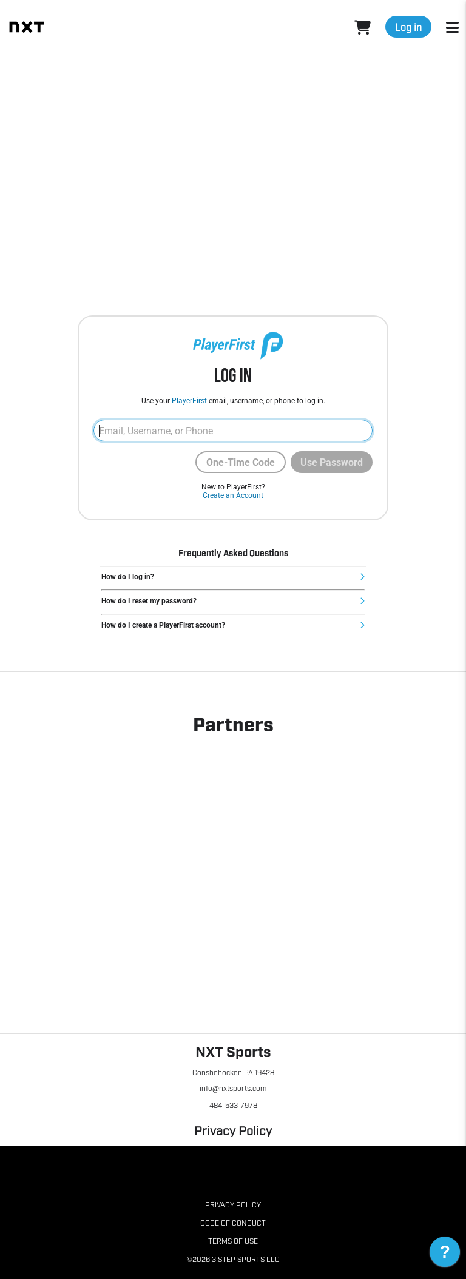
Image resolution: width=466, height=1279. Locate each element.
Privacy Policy (233, 1130)
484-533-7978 (233, 1105)
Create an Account (233, 495)
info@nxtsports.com (233, 1088)
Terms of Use (233, 1241)
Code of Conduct (233, 1222)
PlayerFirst (189, 401)
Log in (408, 27)
